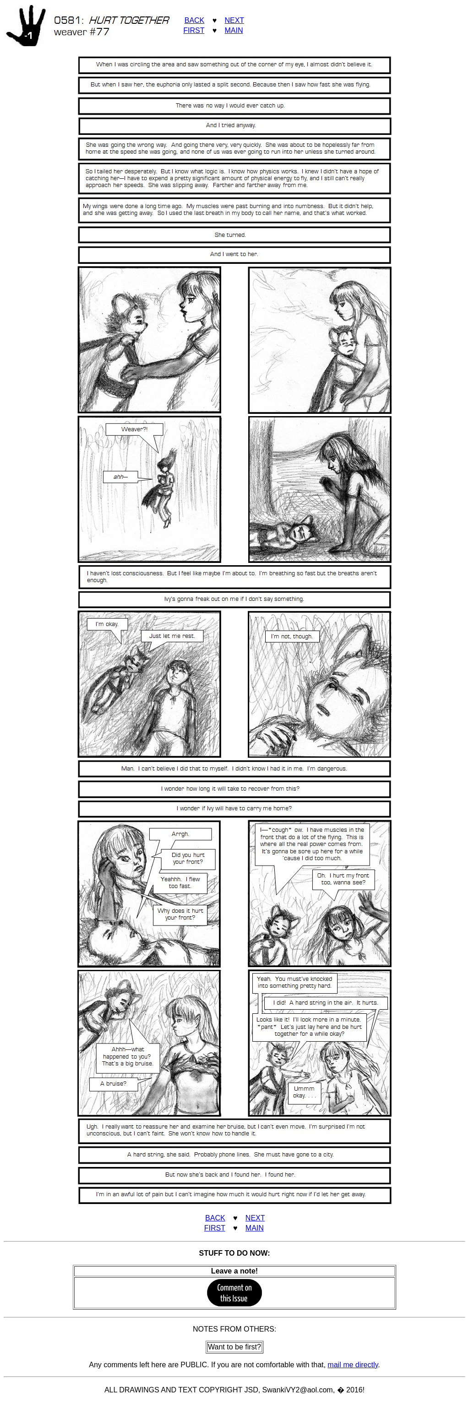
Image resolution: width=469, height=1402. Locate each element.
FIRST (193, 30)
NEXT (234, 20)
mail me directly (352, 1365)
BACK (195, 20)
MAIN (233, 30)
